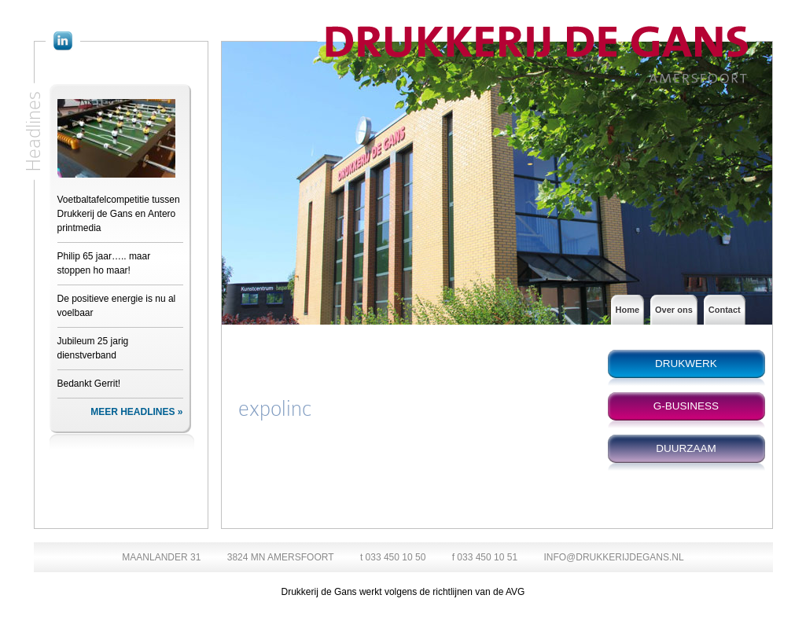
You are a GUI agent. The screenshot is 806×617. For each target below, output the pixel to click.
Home (628, 309)
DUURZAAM (686, 448)
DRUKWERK (686, 363)
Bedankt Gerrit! (89, 383)
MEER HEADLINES (132, 411)
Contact (724, 309)
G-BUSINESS (686, 406)
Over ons (674, 309)
